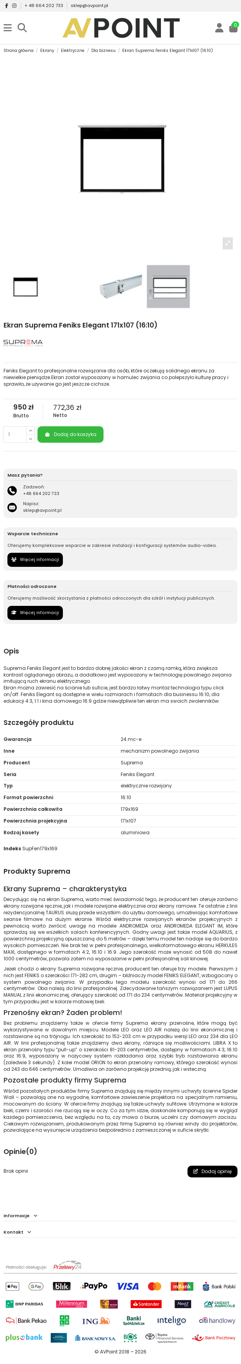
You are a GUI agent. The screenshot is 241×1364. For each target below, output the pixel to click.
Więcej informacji (35, 560)
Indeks (12, 849)
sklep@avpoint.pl (89, 5)
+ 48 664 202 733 (44, 5)
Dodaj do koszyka (70, 434)
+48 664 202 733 (41, 494)
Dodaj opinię (212, 1171)
